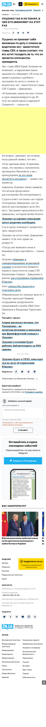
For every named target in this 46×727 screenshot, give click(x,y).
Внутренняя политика (11, 640)
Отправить (23, 430)
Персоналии (28, 658)
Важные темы (8, 10)
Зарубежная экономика (33, 644)
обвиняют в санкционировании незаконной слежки (20, 263)
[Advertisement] (23, 130)
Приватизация (8, 658)
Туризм (26, 674)
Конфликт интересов (31, 648)
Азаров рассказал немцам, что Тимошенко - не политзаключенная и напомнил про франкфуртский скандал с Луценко (21, 330)
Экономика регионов (11, 662)
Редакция (6, 567)
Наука (4, 666)
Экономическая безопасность (29, 653)
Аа (20, 4)
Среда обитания (8, 673)
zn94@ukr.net (32, 599)
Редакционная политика (12, 575)
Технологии (7, 670)
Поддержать (31, 4)
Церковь (5, 677)
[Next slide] (42, 10)
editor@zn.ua (7, 606)
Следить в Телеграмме (23, 460)
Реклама (5, 571)
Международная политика (9, 645)
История (26, 666)
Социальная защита (31, 640)
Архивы (5, 563)
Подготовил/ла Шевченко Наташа (18, 378)
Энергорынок (7, 654)
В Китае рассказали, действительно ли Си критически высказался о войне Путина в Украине (20, 541)
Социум (26, 662)
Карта (4, 579)
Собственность (29, 677)
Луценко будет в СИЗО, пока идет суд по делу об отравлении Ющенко (22, 363)
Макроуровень (8, 650)
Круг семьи (27, 670)
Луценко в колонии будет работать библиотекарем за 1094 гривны (21, 345)
